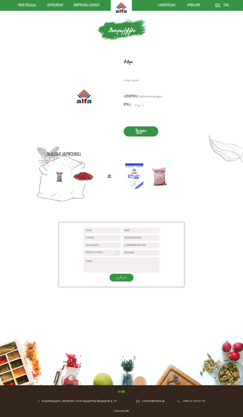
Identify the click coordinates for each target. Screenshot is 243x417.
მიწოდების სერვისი (87, 5)
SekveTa (141, 130)
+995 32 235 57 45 (193, 401)
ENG (226, 5)
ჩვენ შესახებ (27, 5)
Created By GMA (121, 411)
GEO (217, 5)
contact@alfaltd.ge (153, 401)
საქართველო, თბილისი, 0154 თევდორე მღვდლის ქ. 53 (79, 401)
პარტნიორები (166, 5)
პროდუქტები (55, 5)
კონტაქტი (193, 5)
